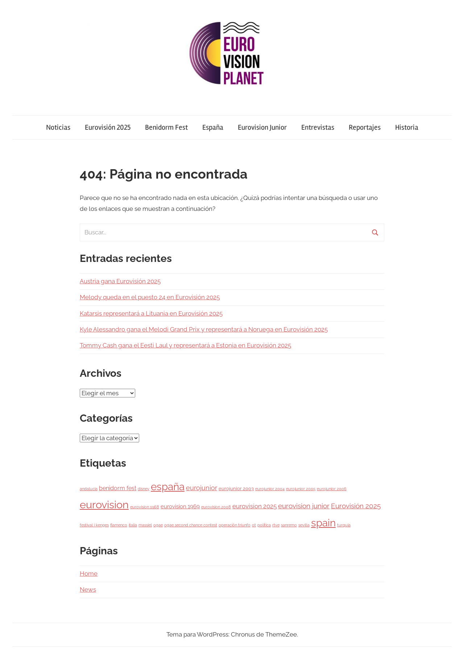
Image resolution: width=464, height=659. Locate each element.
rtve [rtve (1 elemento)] (275, 525)
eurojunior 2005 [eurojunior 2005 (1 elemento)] (300, 489)
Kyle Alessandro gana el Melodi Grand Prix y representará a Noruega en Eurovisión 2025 (204, 329)
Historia (406, 127)
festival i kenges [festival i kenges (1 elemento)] (94, 525)
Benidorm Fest (166, 127)
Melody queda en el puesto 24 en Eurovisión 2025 (150, 297)
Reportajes (365, 127)
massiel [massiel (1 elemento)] (145, 525)
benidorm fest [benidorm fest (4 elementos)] (117, 488)
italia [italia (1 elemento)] (133, 525)
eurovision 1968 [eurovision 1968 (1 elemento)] (144, 507)
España (212, 127)
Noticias (58, 127)
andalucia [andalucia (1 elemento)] (89, 489)
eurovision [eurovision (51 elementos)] (104, 504)
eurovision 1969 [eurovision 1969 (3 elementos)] (180, 506)
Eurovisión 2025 (107, 127)
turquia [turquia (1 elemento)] (344, 525)
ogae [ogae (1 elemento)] (158, 525)
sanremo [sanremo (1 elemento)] (289, 525)
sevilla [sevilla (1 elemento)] (304, 525)
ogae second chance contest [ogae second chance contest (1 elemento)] (190, 525)
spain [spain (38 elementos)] (323, 523)
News (88, 589)
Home (89, 573)
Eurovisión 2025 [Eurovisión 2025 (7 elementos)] (356, 506)
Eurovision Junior (262, 127)
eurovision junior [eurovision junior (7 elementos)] (304, 506)
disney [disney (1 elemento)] (143, 489)
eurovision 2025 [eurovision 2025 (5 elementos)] (254, 506)
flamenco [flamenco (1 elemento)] (118, 525)
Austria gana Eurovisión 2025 (120, 281)
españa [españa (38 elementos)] (168, 486)
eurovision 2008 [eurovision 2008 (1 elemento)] (216, 507)
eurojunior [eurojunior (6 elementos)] (201, 488)
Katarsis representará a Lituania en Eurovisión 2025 (151, 313)
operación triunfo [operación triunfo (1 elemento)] (234, 525)
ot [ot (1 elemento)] (254, 525)
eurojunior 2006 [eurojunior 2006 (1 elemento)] (332, 489)
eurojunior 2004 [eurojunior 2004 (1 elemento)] (270, 489)
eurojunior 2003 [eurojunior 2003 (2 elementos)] (236, 488)
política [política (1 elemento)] (264, 525)
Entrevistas (317, 127)
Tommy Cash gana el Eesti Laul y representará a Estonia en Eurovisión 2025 (185, 345)
